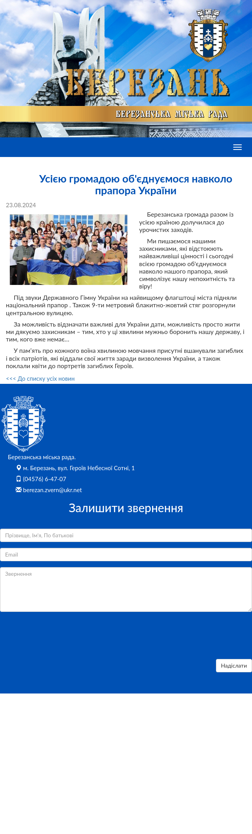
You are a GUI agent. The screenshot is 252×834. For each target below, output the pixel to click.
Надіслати (234, 665)
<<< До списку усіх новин (40, 378)
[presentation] (59, 637)
